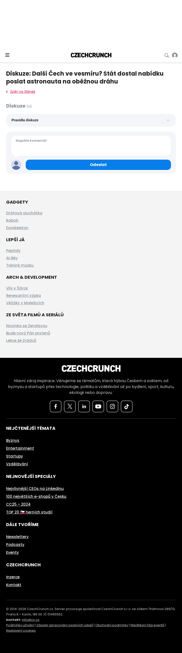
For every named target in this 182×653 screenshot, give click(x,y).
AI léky (12, 258)
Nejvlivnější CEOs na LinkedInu (35, 488)
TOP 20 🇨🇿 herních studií (29, 512)
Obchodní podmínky (111, 625)
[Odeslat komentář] (98, 165)
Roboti (12, 220)
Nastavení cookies (21, 630)
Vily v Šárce (17, 288)
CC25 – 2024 (18, 504)
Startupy (14, 456)
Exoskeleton (17, 227)
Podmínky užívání (20, 625)
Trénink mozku (20, 265)
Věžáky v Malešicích (25, 303)
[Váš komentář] (91, 145)
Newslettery (17, 536)
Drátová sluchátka (24, 213)
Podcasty (15, 544)
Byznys (12, 440)
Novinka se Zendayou (26, 325)
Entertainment (20, 448)
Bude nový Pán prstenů (28, 333)
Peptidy (13, 250)
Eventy (12, 552)
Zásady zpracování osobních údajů (64, 625)
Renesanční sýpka (23, 295)
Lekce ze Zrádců (21, 340)
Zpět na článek (20, 91)
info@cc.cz (30, 619)
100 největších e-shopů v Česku (36, 496)
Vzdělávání (17, 464)
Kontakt (13, 584)
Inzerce (13, 577)
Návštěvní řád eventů (147, 625)
